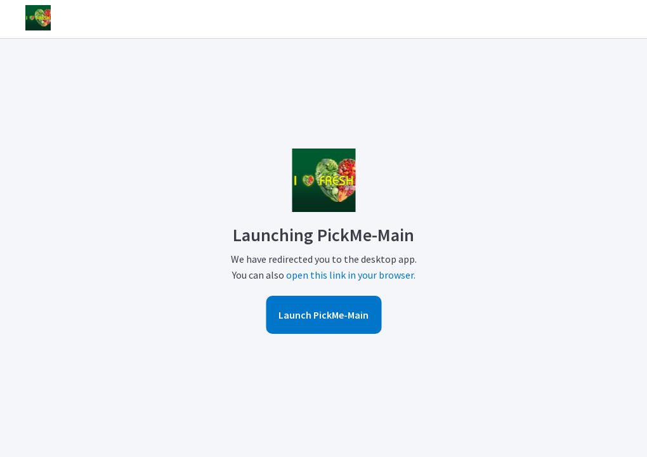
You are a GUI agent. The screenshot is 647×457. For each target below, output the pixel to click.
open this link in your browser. (350, 274)
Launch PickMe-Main (323, 314)
